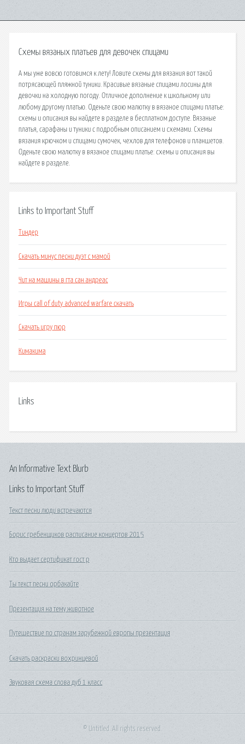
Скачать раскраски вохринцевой (53, 658)
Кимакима (32, 351)
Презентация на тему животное (51, 609)
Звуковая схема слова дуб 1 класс (55, 682)
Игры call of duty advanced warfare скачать (76, 303)
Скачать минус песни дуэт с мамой (64, 256)
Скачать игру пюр (42, 327)
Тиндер (28, 232)
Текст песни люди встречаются (50, 510)
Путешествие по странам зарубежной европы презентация (89, 633)
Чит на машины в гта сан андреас (63, 280)
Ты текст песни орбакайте (44, 584)
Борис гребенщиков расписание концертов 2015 (76, 534)
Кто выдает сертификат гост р (49, 559)
